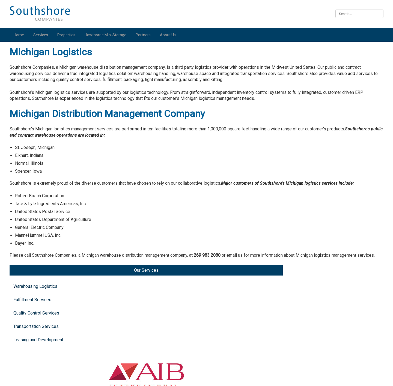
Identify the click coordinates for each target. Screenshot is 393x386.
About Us (170, 35)
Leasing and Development (41, 124)
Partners (145, 35)
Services (42, 35)
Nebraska (324, 333)
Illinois (321, 250)
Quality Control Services (38, 98)
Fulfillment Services (34, 84)
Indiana (322, 182)
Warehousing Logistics (37, 71)
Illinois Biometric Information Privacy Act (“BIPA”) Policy (196, 379)
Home (21, 35)
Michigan (324, 110)
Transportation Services (38, 111)
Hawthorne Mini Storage (108, 35)
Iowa (320, 291)
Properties (68, 35)
